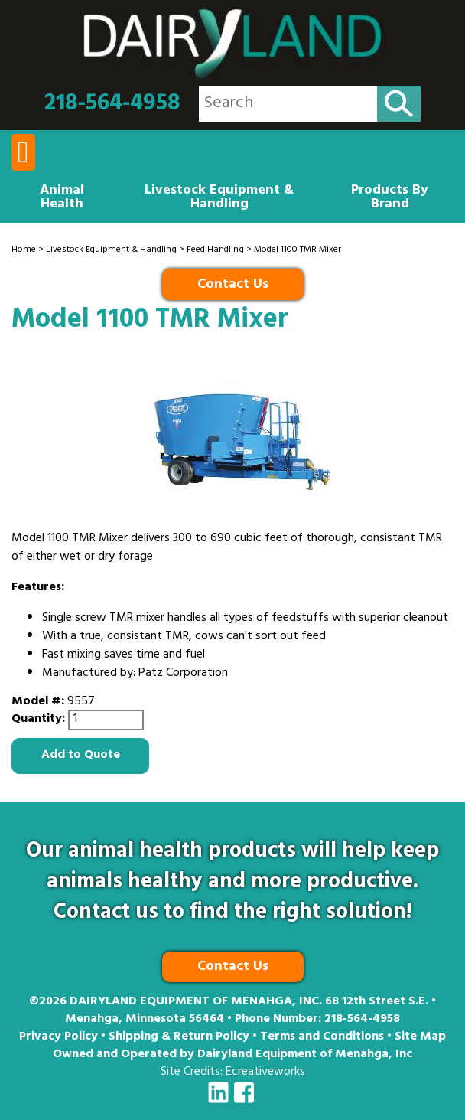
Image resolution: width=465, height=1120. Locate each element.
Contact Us (232, 286)
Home (23, 250)
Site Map (420, 1037)
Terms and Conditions (322, 1037)
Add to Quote (80, 755)
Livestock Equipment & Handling (219, 198)
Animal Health (62, 198)
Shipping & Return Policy (179, 1037)
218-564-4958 (112, 104)
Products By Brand (389, 198)
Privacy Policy (58, 1037)
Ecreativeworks (265, 1072)
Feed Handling (215, 250)
